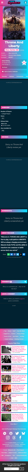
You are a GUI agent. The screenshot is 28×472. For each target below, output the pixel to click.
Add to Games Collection (10, 72)
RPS (16, 458)
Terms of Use (7, 336)
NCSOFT (11, 57)
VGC (14, 455)
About (9, 331)
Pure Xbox (4, 452)
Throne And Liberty (14, 46)
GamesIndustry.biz (22, 455)
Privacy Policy (20, 333)
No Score (4, 67)
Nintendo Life (11, 450)
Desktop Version (19, 339)
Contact (13, 333)
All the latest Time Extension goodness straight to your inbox (14, 464)
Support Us (7, 333)
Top (4, 331)
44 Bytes (17, 444)
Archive (22, 336)
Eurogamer (8, 455)
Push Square (20, 450)
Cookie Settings (9, 339)
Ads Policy (15, 336)
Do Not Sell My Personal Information (14, 446)
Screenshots (20, 76)
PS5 (3, 130)
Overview (4, 76)
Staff (14, 331)
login (21, 299)
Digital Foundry (13, 452)
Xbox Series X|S (13, 53)
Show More (14, 424)
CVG (12, 458)
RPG (3, 118)
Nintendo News (22, 452)
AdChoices (22, 444)
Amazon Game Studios (15, 55)
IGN (2, 455)
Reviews (11, 76)
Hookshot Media (12, 442)
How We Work (21, 331)
